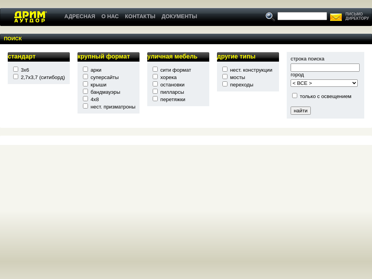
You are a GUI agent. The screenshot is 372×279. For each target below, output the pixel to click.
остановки (172, 85)
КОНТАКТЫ (140, 16)
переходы (241, 85)
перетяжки (173, 99)
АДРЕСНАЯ (79, 16)
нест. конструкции (251, 70)
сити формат (175, 70)
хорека (168, 77)
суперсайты (105, 77)
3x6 (25, 70)
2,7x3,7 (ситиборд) (43, 77)
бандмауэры (106, 92)
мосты (237, 77)
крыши (99, 85)
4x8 (95, 99)
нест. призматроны (113, 107)
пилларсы (172, 92)
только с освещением (325, 96)
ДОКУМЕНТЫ (179, 16)
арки (96, 70)
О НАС (110, 16)
